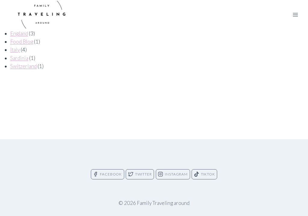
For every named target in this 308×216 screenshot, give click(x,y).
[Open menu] (295, 14)
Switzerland (23, 66)
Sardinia (19, 58)
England (19, 33)
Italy (15, 49)
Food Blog (21, 41)
